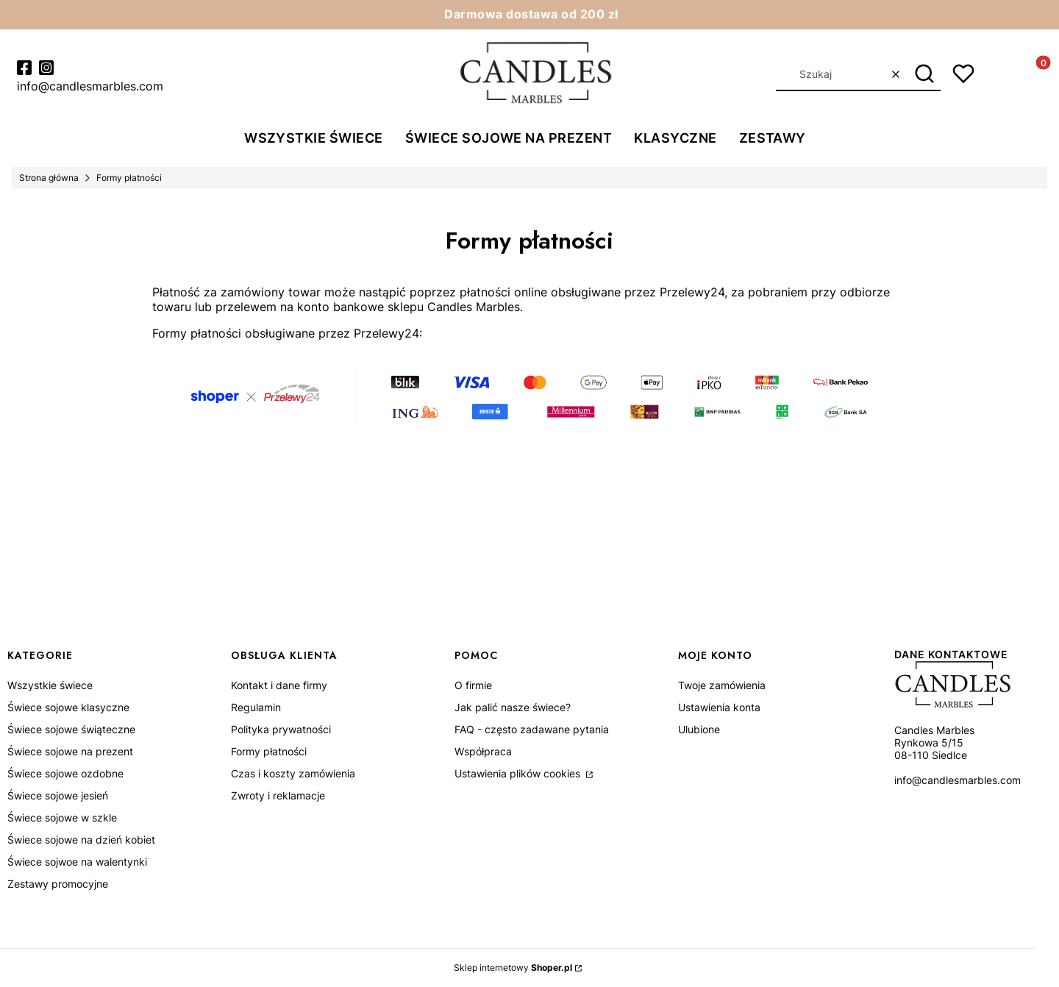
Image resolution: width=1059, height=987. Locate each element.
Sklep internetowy (513, 967)
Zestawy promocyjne (57, 883)
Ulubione (699, 729)
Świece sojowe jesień (57, 795)
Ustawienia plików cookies (518, 773)
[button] (924, 74)
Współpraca (483, 751)
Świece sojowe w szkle (62, 817)
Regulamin (256, 707)
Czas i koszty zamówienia (293, 773)
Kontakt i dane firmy (279, 685)
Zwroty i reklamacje (278, 795)
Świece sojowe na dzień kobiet (81, 839)
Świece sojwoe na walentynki (77, 861)
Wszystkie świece (50, 685)
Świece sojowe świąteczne (71, 729)
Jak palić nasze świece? (512, 707)
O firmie (473, 685)
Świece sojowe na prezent (70, 751)
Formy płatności (269, 751)
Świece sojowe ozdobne (65, 773)
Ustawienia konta (719, 707)
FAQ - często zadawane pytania (531, 729)
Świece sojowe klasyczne (68, 707)
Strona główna (49, 177)
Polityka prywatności (281, 729)
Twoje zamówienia (722, 685)
